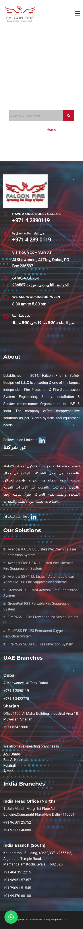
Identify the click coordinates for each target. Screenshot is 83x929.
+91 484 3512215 (17, 872)
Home (51, 129)
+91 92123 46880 (17, 830)
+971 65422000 (15, 727)
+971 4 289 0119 (31, 240)
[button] (11, 917)
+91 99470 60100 (17, 896)
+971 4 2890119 (31, 220)
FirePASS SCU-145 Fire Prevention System (40, 644)
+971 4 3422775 (16, 699)
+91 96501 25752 (17, 822)
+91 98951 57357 (17, 880)
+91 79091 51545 (17, 888)
